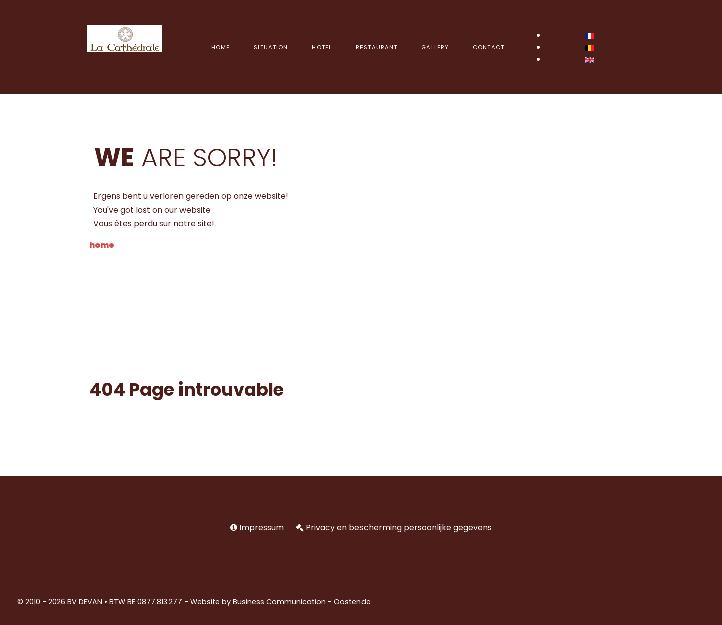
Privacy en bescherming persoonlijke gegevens (399, 527)
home (101, 245)
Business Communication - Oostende (302, 602)
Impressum (261, 527)
